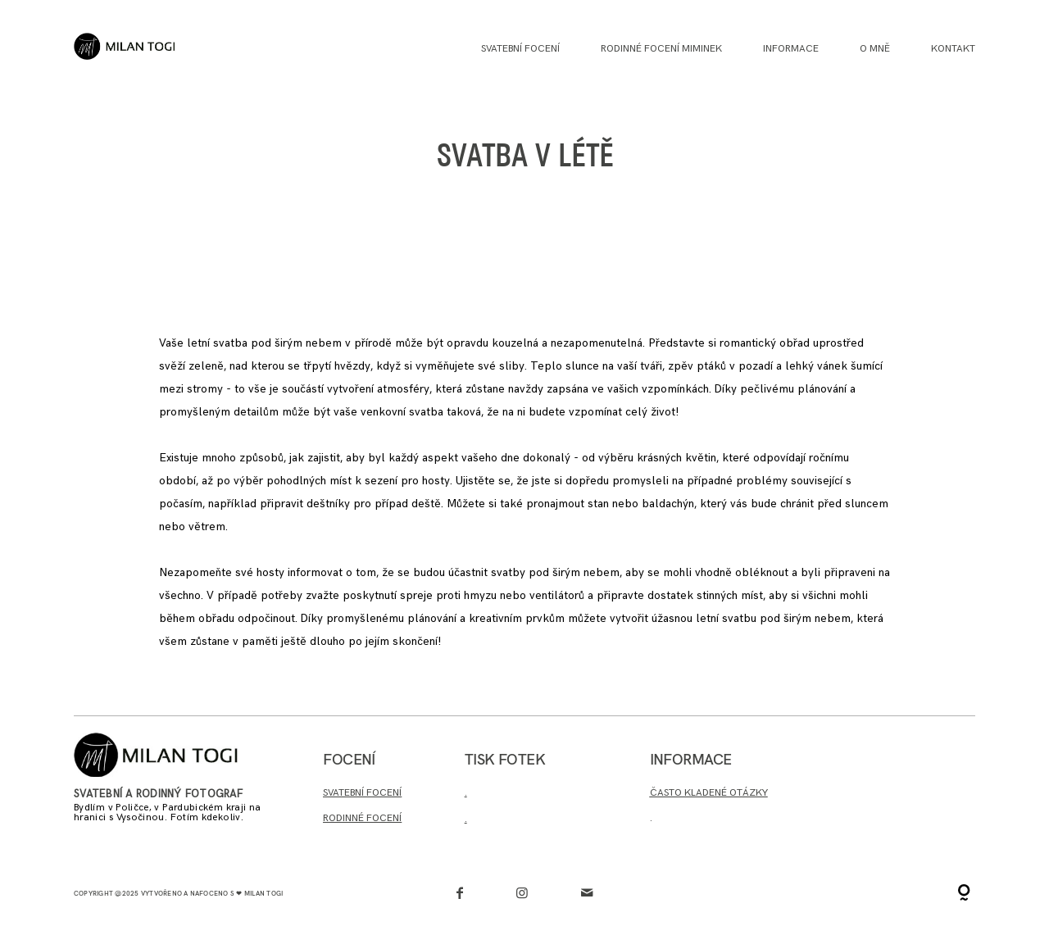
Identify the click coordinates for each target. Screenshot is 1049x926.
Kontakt (953, 48)
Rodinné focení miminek (661, 48)
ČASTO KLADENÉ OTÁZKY (709, 793)
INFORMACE (791, 48)
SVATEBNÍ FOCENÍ (362, 793)
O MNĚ (875, 48)
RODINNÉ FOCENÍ (362, 818)
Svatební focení (520, 48)
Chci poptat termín (898, 769)
